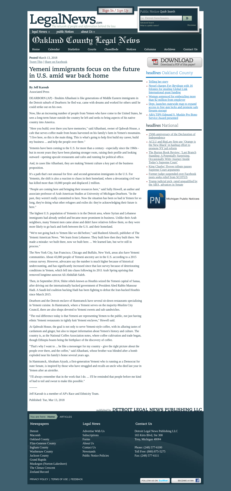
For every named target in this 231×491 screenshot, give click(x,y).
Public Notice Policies (95, 455)
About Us (88, 443)
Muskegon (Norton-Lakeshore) (48, 463)
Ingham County (39, 447)
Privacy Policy (39, 479)
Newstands (88, 451)
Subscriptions (90, 435)
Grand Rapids (38, 459)
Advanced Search (147, 23)
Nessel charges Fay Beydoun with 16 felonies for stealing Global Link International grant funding (171, 89)
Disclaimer (191, 25)
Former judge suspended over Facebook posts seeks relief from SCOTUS (172, 175)
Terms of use (59, 479)
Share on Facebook (55, 61)
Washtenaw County (41, 451)
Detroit (34, 431)
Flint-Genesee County (43, 443)
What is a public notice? (149, 25)
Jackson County (39, 455)
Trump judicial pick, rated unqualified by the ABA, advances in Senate (173, 183)
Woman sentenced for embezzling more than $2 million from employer (172, 98)
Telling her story (158, 81)
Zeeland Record (39, 471)
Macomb (35, 435)
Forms (86, 439)
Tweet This (35, 61)
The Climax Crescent (42, 467)
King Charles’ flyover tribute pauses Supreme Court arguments (170, 168)
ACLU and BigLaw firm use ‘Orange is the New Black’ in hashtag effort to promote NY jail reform (172, 145)
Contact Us (89, 447)
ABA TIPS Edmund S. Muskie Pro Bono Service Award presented (173, 116)
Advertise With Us (93, 431)
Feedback (77, 479)
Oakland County (39, 439)
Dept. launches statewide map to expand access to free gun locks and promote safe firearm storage (173, 107)
